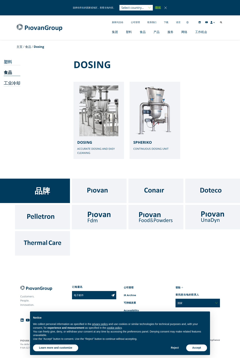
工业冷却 (12, 83)
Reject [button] (175, 347)
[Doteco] (212, 191)
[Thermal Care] (42, 243)
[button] (158, 8)
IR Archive (130, 295)
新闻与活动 (117, 22)
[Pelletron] (42, 217)
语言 (178, 22)
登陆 (178, 287)
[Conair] (155, 191)
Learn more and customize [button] (55, 347)
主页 (19, 47)
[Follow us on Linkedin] (199, 22)
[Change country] (187, 22)
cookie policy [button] (114, 327)
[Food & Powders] (155, 217)
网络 (184, 32)
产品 (157, 32)
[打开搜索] (221, 22)
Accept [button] (196, 347)
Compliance (213, 339)
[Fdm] (99, 217)
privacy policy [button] (100, 324)
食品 (143, 32)
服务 (170, 32)
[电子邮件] (91, 295)
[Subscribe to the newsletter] (113, 295)
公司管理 (135, 22)
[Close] (165, 8)
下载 (166, 22)
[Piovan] (99, 191)
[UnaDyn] (212, 217)
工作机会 (201, 32)
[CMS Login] (212, 22)
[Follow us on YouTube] (206, 22)
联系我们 (151, 22)
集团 (115, 32)
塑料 (129, 32)
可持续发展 (130, 302)
